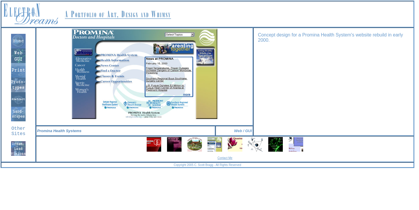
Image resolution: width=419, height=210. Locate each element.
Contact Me (224, 158)
